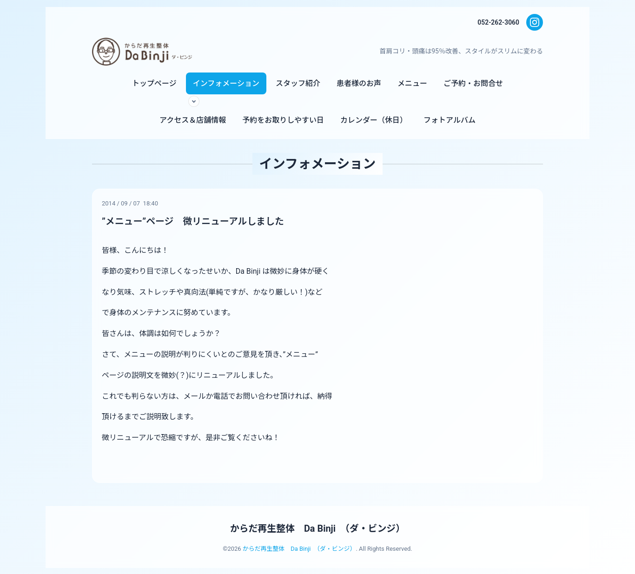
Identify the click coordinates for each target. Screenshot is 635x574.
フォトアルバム (449, 120)
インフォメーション (226, 83)
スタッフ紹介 (298, 83)
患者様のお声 (359, 83)
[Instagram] (534, 22)
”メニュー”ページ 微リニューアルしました (193, 221)
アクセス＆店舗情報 (192, 120)
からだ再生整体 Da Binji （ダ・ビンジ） (317, 528)
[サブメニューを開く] (193, 101)
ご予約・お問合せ (473, 83)
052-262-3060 (498, 22)
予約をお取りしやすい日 (283, 120)
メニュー (412, 83)
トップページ (154, 83)
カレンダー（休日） (373, 120)
